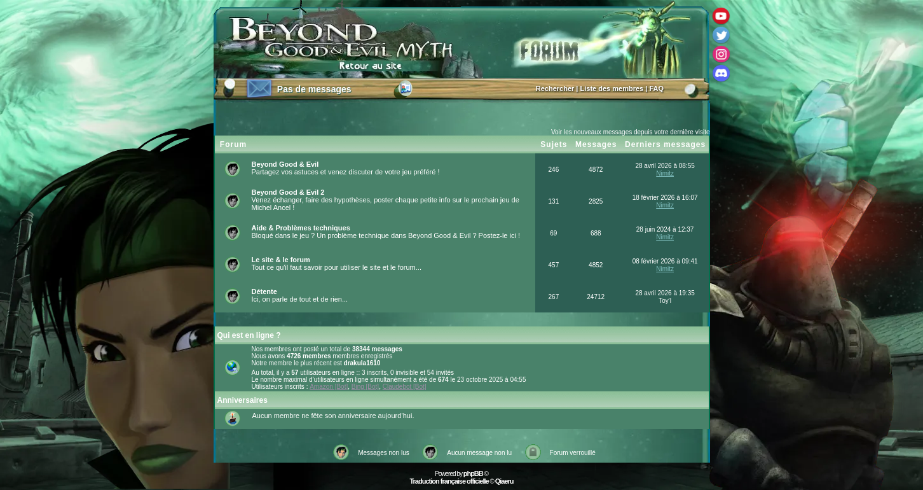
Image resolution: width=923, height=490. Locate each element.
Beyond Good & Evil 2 (288, 192)
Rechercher (555, 88)
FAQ (656, 88)
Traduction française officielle (448, 481)
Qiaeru (504, 481)
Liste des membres (612, 88)
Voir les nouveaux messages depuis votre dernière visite (630, 132)
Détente (264, 291)
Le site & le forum (281, 259)
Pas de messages (314, 89)
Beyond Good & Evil (285, 164)
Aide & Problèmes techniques (301, 228)
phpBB (473, 473)
